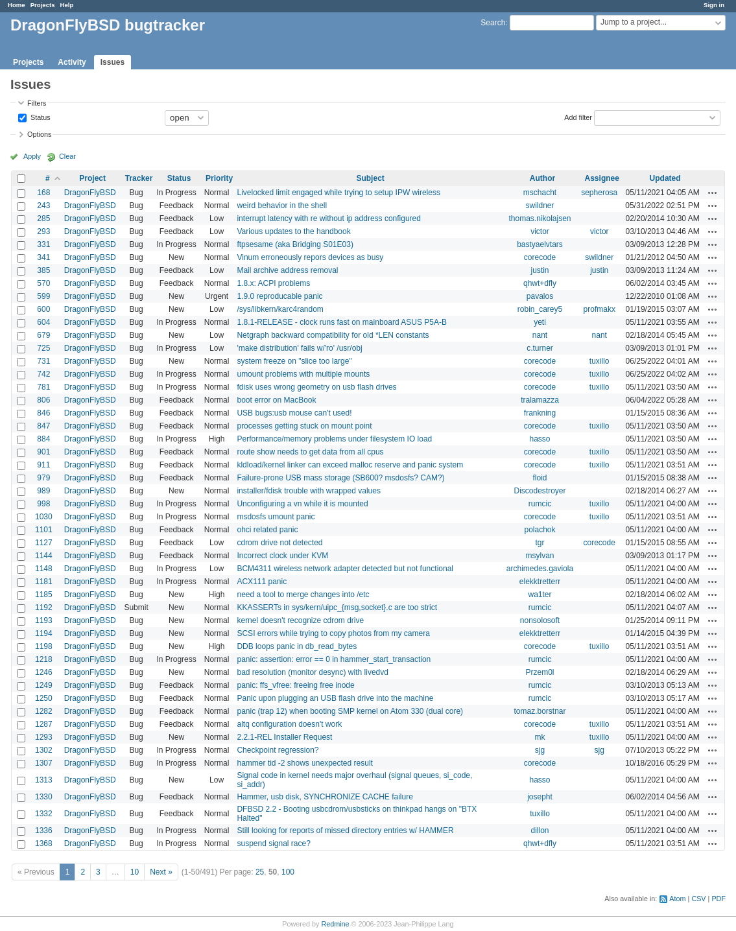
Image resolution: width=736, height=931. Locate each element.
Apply (32, 156)
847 (43, 425)
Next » (161, 872)
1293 (44, 737)
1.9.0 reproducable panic (279, 296)
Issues (113, 62)
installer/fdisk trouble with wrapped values (308, 490)
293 (43, 231)
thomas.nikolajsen (539, 218)
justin (539, 270)
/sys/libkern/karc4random (280, 309)
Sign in (714, 4)
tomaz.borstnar (539, 711)
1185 (44, 594)
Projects (42, 4)
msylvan (539, 555)
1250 (44, 698)
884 (43, 438)
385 (43, 270)
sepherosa (599, 192)
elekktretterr (539, 581)
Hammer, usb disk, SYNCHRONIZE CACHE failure (324, 796)
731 (43, 361)
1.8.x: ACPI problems (273, 283)
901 (43, 451)
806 (43, 400)
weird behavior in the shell (282, 205)
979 (43, 477)
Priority (219, 178)
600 (43, 309)
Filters (36, 103)
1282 (44, 711)
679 (43, 335)
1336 (44, 830)
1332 (44, 813)
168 (43, 192)
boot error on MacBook (276, 400)
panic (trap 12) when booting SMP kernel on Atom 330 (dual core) (350, 711)
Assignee (602, 178)
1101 (44, 529)
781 (43, 387)
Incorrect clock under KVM (282, 555)
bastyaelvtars (540, 244)
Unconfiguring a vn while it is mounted (302, 503)
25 (259, 872)
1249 (44, 685)
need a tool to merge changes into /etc (303, 594)
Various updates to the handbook (293, 231)
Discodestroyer (539, 490)
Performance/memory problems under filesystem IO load (334, 438)
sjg (540, 750)
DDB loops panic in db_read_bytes (297, 646)
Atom (677, 898)
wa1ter (539, 594)
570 (43, 283)
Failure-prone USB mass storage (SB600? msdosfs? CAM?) (340, 477)
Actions (712, 192)
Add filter (578, 117)
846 (43, 413)
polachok (539, 529)
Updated (665, 178)
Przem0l (539, 672)
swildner (539, 205)
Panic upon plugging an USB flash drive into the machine (335, 698)
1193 (44, 620)
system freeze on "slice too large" (294, 361)
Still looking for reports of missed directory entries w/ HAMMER (345, 830)
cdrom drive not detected (279, 542)
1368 (44, 843)
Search (493, 22)
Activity (72, 62)
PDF (718, 898)
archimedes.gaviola (539, 568)
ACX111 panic (262, 581)
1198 (44, 646)
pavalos (540, 296)
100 (287, 872)
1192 (44, 607)
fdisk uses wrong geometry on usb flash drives (316, 387)
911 (43, 464)
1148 (44, 568)
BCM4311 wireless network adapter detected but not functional (345, 568)
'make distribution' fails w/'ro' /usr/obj (299, 348)
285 (43, 218)
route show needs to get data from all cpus (310, 451)
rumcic (539, 503)
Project (92, 178)
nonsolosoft (540, 620)
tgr (539, 542)
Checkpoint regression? (277, 750)
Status (40, 117)
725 (43, 348)
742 (43, 374)
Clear (67, 156)
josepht (539, 796)
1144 (44, 555)
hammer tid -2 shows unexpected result (304, 763)
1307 (44, 763)
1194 (44, 633)
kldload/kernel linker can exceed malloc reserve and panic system (350, 464)
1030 (44, 516)
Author (542, 178)
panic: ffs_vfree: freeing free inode (295, 685)
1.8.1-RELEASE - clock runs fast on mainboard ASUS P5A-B (341, 322)
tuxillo (599, 361)
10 (134, 872)
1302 (44, 750)
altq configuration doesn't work (289, 724)
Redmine (335, 924)
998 (43, 503)
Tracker (139, 178)
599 (43, 296)
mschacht (539, 192)
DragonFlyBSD (90, 192)
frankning (540, 413)
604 (43, 322)
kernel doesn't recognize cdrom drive (300, 620)
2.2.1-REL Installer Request (284, 737)
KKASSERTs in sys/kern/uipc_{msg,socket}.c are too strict (337, 607)
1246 (44, 672)
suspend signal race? (273, 843)
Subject (370, 178)
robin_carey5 (539, 309)
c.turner (540, 348)
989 (43, 490)
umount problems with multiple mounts (303, 374)
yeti (540, 322)
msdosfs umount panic (276, 516)
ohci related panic (267, 529)
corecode (540, 257)
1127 (44, 542)
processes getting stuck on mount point (304, 425)
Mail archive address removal (287, 270)
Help (67, 4)
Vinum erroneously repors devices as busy (310, 257)
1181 (44, 581)
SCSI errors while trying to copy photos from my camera (333, 633)
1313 (44, 779)
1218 (44, 659)
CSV (698, 898)
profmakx (599, 309)
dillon (539, 830)
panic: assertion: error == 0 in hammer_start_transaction (334, 659)
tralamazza (540, 400)
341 (43, 257)
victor (539, 231)
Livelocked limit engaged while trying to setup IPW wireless (338, 192)
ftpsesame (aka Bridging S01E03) (295, 244)
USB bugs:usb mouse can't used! (294, 413)
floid (539, 477)
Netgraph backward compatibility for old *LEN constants (333, 335)
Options (39, 134)
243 (43, 205)
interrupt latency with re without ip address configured (328, 218)
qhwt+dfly (539, 283)
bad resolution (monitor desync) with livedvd (312, 672)
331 (43, 244)
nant (539, 335)
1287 (44, 724)
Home (16, 4)
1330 (44, 796)
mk (539, 737)
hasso (539, 438)
